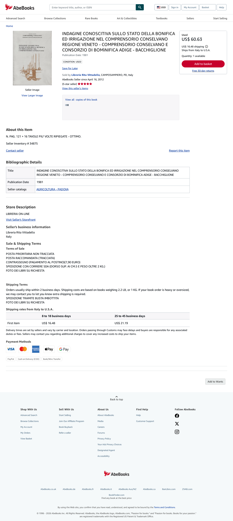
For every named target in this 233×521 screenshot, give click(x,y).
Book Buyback (66, 427)
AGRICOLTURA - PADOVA (52, 189)
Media (100, 421)
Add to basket (203, 64)
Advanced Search (15, 18)
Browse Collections (55, 18)
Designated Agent (106, 450)
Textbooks (161, 18)
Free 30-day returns (203, 70)
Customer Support (145, 421)
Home (9, 25)
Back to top (116, 399)
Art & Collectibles (127, 18)
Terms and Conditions (164, 507)
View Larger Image (32, 95)
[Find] (140, 7)
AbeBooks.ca (149, 489)
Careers (101, 427)
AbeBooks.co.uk (48, 489)
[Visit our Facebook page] (177, 416)
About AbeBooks (106, 415)
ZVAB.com (187, 489)
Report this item (179, 150)
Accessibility (104, 456)
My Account (190, 7)
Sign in (174, 7)
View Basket (26, 438)
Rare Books (91, 18)
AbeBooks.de (69, 489)
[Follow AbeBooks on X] (177, 424)
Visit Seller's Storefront (21, 219)
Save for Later (70, 68)
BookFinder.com (116, 497)
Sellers (190, 18)
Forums (101, 432)
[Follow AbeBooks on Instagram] (177, 432)
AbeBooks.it (106, 489)
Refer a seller (65, 432)
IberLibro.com (169, 489)
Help (221, 7)
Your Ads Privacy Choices (109, 444)
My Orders (25, 432)
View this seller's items (75, 88)
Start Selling (220, 18)
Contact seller (15, 150)
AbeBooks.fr (88, 489)
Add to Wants (215, 381)
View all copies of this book (81, 99)
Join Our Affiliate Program (71, 421)
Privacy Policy (104, 438)
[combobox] (93, 7)
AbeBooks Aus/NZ (127, 489)
